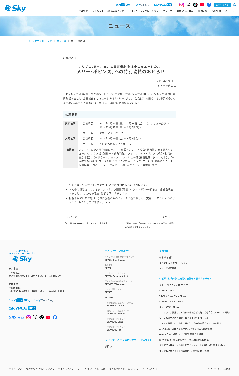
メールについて (150, 368)
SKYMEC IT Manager (128, 283)
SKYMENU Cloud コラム (171, 301)
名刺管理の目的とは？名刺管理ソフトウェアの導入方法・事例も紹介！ (192, 345)
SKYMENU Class (129, 320)
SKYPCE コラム (166, 290)
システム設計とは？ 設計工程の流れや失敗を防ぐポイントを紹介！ (190, 323)
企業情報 (83, 10)
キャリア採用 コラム (169, 306)
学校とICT (109, 346)
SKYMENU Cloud (129, 304)
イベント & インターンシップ (173, 262)
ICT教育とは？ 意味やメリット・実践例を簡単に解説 (184, 339)
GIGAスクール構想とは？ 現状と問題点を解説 (181, 334)
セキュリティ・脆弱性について (123, 368)
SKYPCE (128, 266)
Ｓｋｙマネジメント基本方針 (91, 368)
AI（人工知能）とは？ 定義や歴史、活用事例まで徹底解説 (185, 328)
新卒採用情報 (165, 257)
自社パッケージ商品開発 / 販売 (108, 10)
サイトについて (65, 368)
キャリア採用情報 (167, 268)
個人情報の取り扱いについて (40, 368)
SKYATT (128, 291)
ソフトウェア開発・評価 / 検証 (178, 10)
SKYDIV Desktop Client (128, 275)
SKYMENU (110, 297)
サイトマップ (15, 368)
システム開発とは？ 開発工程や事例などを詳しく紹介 (185, 317)
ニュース (229, 10)
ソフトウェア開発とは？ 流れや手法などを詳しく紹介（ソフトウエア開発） (194, 312)
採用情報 (216, 10)
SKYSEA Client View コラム (172, 296)
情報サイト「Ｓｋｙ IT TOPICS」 (174, 285)
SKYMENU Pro (129, 328)
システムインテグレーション (143, 10)
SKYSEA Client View (128, 258)
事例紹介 (202, 10)
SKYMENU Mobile (129, 312)
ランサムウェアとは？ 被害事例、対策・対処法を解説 (184, 350)
